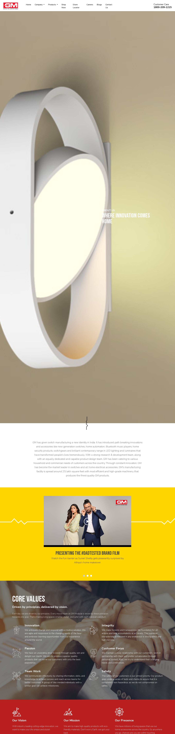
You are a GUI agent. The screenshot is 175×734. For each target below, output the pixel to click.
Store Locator (76, 6)
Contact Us (108, 6)
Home (28, 4)
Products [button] (52, 4)
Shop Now (63, 6)
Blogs (99, 4)
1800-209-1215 (163, 7)
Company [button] (39, 4)
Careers (90, 4)
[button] (84, 575)
